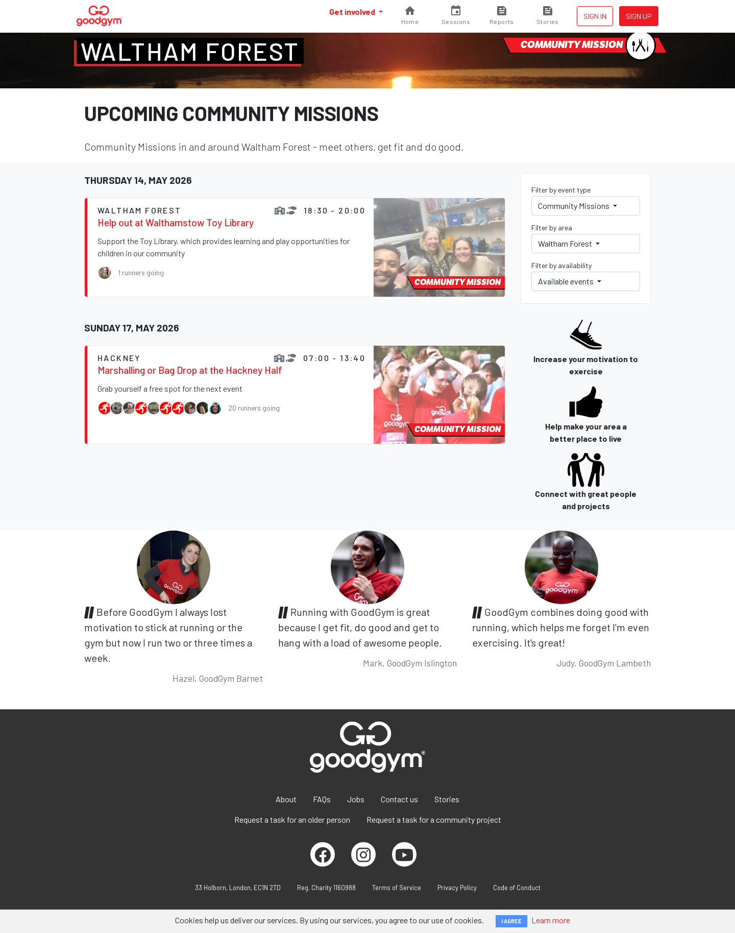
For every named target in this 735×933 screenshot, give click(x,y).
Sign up (639, 16)
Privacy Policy (457, 887)
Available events (566, 281)
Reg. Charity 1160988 (326, 887)
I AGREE (511, 921)
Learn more (550, 920)
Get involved (353, 11)
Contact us (399, 799)
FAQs (322, 799)
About (286, 799)
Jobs (355, 799)
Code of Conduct (517, 887)
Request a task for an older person (292, 819)
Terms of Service (396, 887)
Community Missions (574, 205)
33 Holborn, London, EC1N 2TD (238, 887)
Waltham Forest (190, 51)
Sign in (594, 16)
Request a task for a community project (433, 819)
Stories (446, 799)
